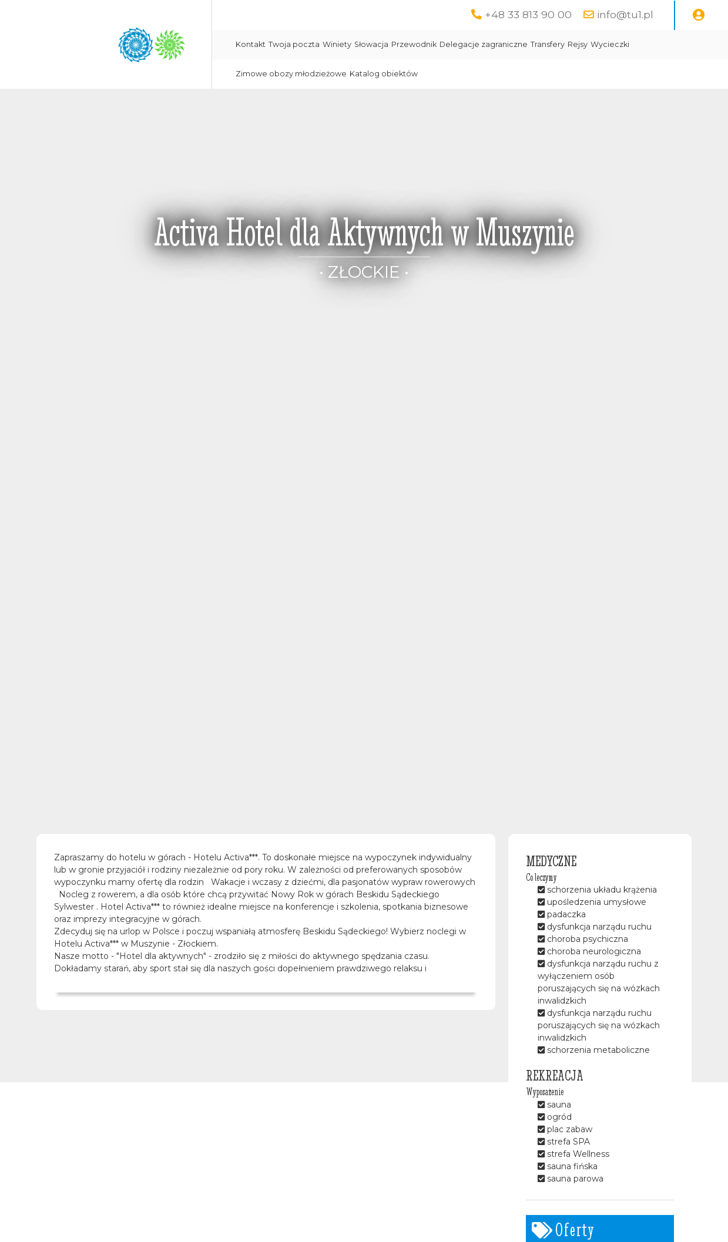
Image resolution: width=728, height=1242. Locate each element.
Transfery (548, 44)
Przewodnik (414, 44)
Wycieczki (610, 44)
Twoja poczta (294, 44)
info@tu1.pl (625, 14)
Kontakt (251, 44)
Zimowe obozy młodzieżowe (291, 73)
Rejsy (578, 44)
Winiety (337, 44)
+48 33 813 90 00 (528, 14)
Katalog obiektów (384, 73)
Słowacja (371, 44)
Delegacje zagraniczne (484, 44)
